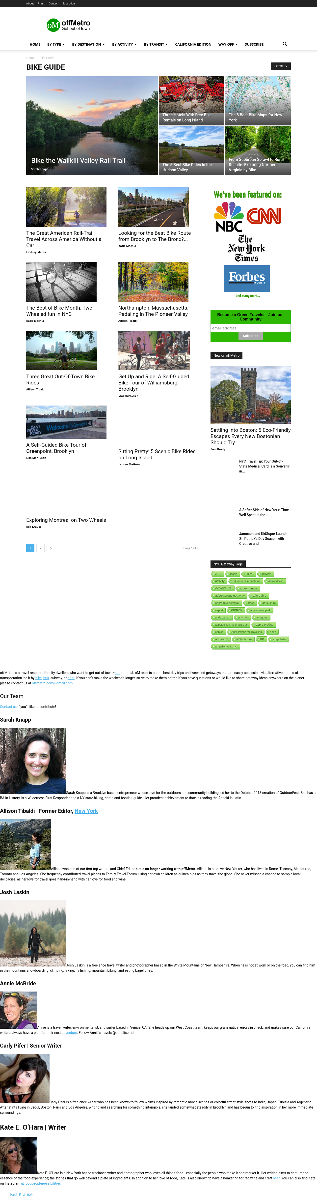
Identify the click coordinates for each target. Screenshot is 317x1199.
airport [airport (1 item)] (219, 610)
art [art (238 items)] (262, 639)
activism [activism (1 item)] (266, 573)
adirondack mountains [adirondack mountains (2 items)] (246, 581)
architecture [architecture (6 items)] (244, 639)
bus (46, 678)
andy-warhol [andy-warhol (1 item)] (222, 617)
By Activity (124, 44)
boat (71, 678)
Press (41, 3)
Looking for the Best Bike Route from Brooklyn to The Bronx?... (154, 236)
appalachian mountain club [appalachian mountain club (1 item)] (231, 624)
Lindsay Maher (36, 252)
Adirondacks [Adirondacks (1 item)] (276, 581)
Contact (54, 3)
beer (276, 1178)
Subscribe (68, 3)
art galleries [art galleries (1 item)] (279, 639)
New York (86, 811)
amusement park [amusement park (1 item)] (260, 610)
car (117, 673)
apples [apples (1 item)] (219, 631)
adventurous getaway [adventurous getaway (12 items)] (230, 595)
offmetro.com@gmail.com (52, 683)
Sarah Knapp (40, 169)
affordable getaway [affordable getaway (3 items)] (227, 602)
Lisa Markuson (128, 391)
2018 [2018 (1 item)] (218, 573)
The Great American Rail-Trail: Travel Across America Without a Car (64, 239)
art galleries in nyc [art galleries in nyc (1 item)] (226, 646)
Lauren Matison (129, 455)
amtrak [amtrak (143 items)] (236, 610)
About (30, 3)
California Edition (193, 44)
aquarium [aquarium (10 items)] (221, 639)
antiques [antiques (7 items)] (262, 617)
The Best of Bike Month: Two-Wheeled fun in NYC (60, 311)
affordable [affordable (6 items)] (259, 595)
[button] (285, 44)
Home (35, 44)
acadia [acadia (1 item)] (233, 573)
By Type (56, 44)
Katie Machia (127, 246)
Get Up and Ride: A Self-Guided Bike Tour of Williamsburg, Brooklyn (153, 378)
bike (38, 678)
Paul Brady (218, 449)
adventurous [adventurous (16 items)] (248, 588)
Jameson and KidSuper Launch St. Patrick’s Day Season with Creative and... (263, 539)
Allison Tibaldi (127, 320)
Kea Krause (33, 517)
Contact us (8, 707)
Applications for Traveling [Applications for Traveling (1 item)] (246, 631)
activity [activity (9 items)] (220, 581)
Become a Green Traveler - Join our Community (250, 317)
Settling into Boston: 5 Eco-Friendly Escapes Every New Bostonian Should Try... (251, 436)
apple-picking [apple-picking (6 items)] (264, 624)
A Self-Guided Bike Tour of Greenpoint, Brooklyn (56, 450)
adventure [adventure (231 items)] (223, 588)
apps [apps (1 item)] (273, 631)
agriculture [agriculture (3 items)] (269, 602)
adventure (69, 1033)
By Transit (156, 44)
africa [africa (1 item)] (251, 602)
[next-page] (51, 539)
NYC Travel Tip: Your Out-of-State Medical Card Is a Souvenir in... (264, 466)
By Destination (88, 44)
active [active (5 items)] (249, 574)
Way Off (228, 44)
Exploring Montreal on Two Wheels (66, 511)
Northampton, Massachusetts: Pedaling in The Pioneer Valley (153, 311)
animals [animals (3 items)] (243, 617)
